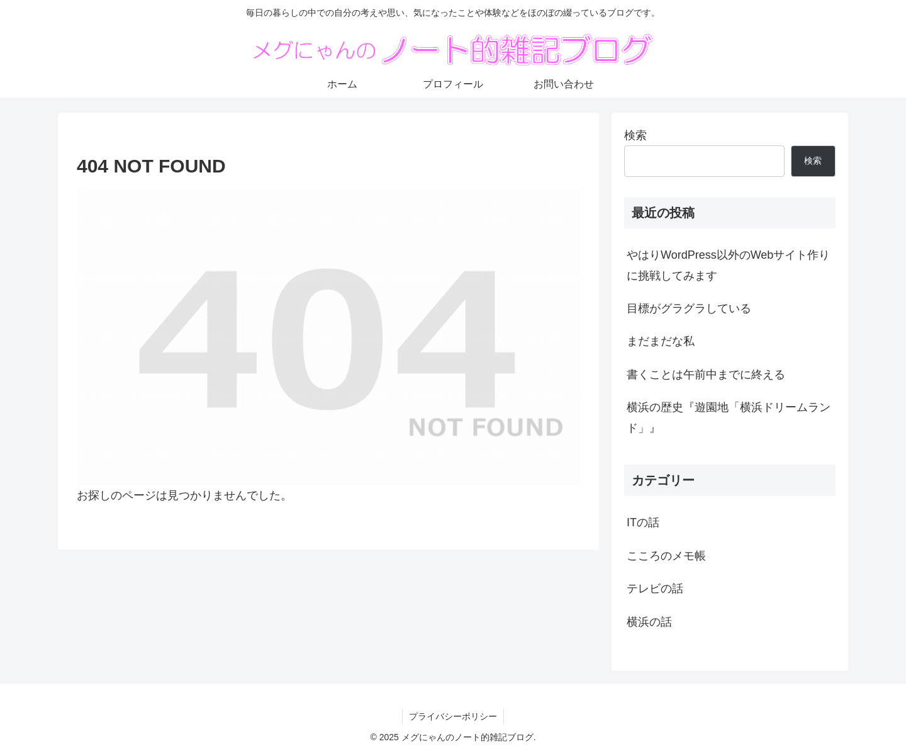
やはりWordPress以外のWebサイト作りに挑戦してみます (728, 265)
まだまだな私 (661, 341)
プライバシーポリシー (453, 716)
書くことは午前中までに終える (706, 374)
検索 (635, 135)
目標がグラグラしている (689, 308)
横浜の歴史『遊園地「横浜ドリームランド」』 (728, 417)
